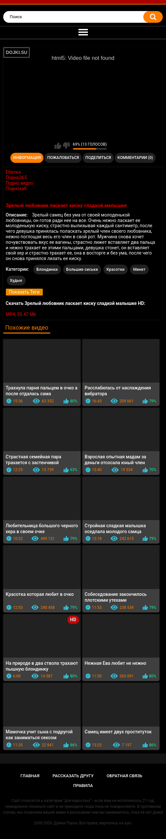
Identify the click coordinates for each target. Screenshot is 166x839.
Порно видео (19, 183)
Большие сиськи (82, 269)
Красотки (116, 269)
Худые (16, 280)
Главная (30, 775)
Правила (83, 785)
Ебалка (13, 172)
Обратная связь (124, 775)
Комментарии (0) (135, 157)
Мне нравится (57, 145)
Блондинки (47, 269)
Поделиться (98, 157)
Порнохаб (16, 188)
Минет (139, 269)
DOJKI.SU (16, 52)
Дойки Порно (65, 823)
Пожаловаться (63, 157)
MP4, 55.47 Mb (21, 314)
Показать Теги (24, 292)
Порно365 (16, 177)
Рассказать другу (73, 775)
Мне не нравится (66, 145)
